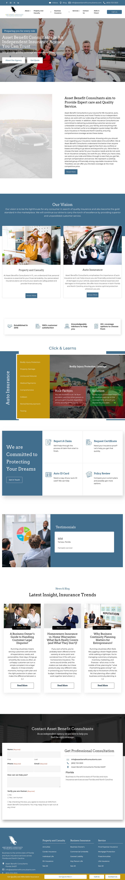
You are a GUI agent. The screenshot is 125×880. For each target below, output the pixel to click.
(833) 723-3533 (112, 3)
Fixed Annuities (104, 856)
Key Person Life (76, 861)
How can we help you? (17, 775)
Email (40, 763)
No (10, 795)
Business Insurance (57, 12)
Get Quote (36, 60)
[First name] (20, 754)
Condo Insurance (49, 851)
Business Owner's (77, 847)
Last (36, 759)
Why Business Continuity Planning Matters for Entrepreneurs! (102, 638)
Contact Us (86, 12)
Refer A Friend (96, 12)
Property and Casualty (38, 12)
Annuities (46, 847)
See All (45, 866)
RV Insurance (48, 861)
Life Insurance (103, 861)
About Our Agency (14, 60)
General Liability (76, 856)
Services (76, 11)
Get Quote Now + (65, 877)
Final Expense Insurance (108, 847)
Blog (65, 3)
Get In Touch (14, 480)
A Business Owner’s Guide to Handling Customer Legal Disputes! (22, 638)
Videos (55, 3)
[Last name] (47, 754)
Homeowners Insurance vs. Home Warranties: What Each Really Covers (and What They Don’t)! (62, 638)
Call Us (114, 12)
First (9, 759)
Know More (36, 290)
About (27, 11)
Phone (14, 763)
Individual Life (48, 856)
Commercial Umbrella (79, 851)
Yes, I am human (15, 797)
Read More (71, 172)
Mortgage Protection (106, 851)
